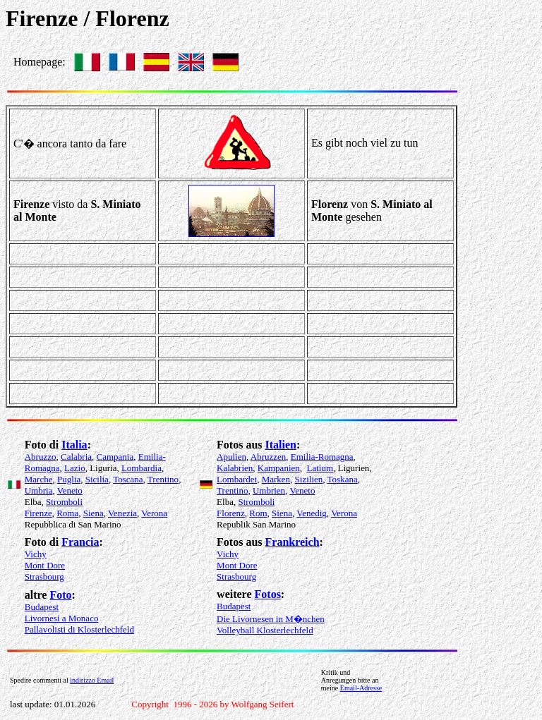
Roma (67, 513)
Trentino (163, 479)
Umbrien (269, 490)
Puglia (68, 479)
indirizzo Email (92, 680)
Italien (280, 445)
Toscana (128, 479)
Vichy (36, 554)
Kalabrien (235, 468)
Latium (320, 468)
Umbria (39, 490)
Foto (60, 595)
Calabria (76, 456)
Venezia (122, 513)
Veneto (70, 490)
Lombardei (237, 479)
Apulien (231, 456)
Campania (115, 456)
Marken (276, 479)
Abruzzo (40, 456)
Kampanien (279, 468)
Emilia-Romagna (322, 456)
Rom (258, 513)
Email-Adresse (361, 688)
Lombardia (141, 468)
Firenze (38, 513)
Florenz (231, 513)
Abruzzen (269, 456)
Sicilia (97, 479)
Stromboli (64, 501)
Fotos (268, 594)
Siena (93, 513)
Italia (74, 445)
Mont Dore (45, 565)
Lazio (74, 468)
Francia (80, 542)
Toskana (342, 479)
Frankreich (292, 542)
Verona (154, 513)
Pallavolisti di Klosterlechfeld (79, 629)
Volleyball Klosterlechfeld (265, 630)
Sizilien (309, 479)
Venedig (311, 513)
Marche (39, 479)
